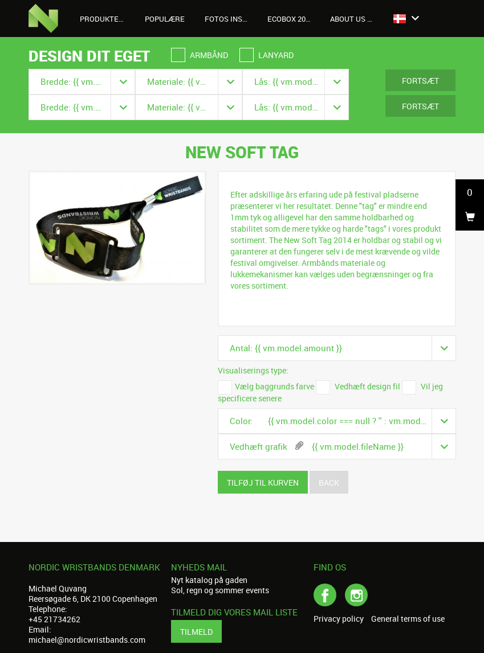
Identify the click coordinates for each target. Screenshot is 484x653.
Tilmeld (196, 631)
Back (329, 482)
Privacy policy (339, 619)
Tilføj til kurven (263, 482)
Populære (165, 19)
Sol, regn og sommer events (220, 590)
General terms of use (408, 619)
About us (354, 19)
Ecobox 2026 (290, 19)
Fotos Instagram (232, 19)
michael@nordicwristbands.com (87, 639)
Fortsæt (420, 80)
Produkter (107, 19)
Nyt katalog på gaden (209, 579)
